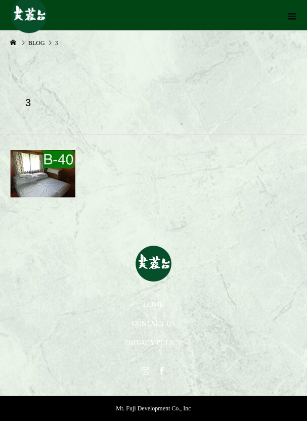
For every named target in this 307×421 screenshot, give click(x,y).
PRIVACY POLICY (153, 343)
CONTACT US (153, 324)
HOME (153, 304)
